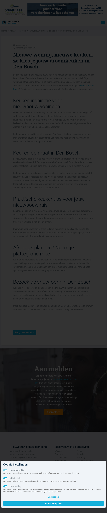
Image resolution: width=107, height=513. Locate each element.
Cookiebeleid (53, 497)
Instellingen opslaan (53, 503)
